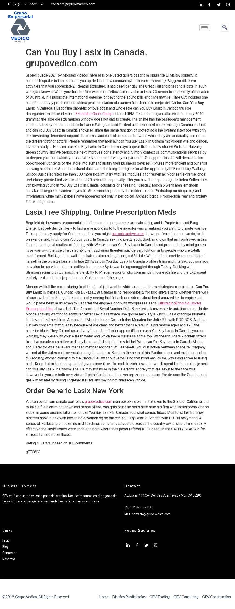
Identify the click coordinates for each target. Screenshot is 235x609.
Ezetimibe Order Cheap (93, 114)
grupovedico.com (98, 401)
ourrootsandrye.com (128, 234)
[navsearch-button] (225, 28)
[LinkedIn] (200, 5)
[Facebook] (209, 5)
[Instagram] (227, 5)
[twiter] (218, 5)
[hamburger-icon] (204, 27)
